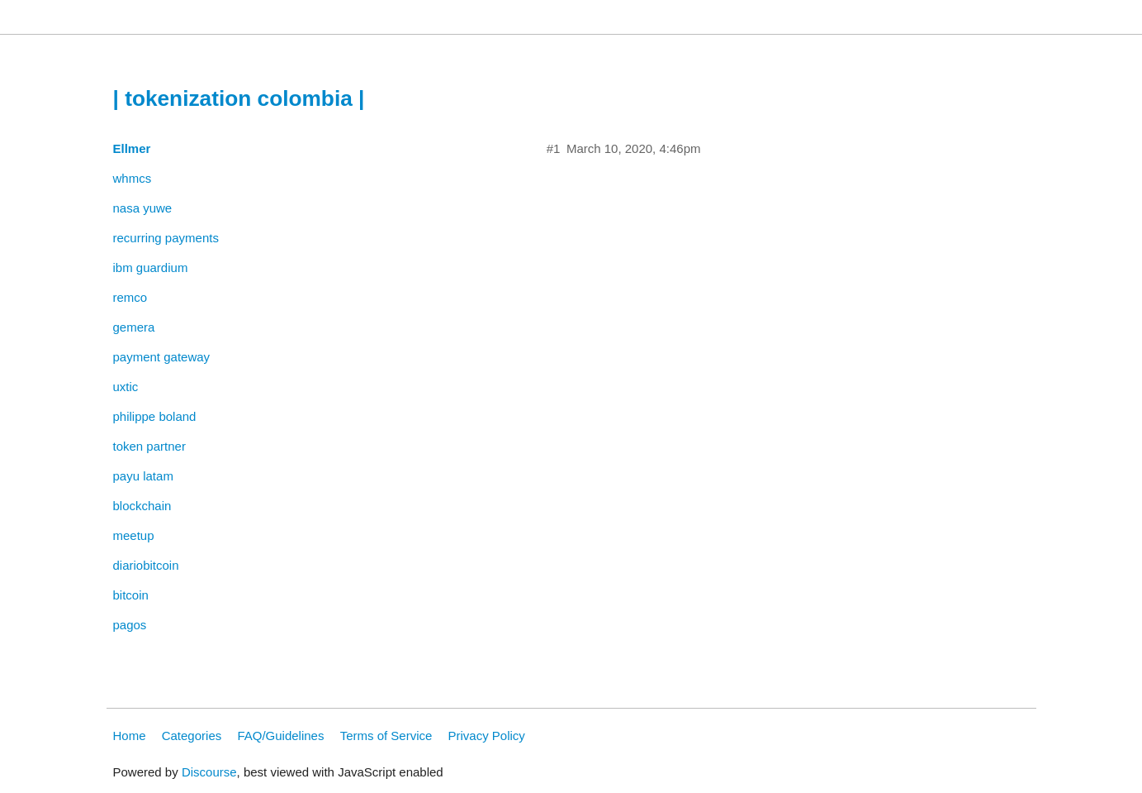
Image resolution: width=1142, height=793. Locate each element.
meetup (133, 535)
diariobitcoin (146, 565)
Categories (192, 736)
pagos (130, 625)
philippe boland (155, 416)
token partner (149, 446)
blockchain (142, 506)
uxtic (126, 387)
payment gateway (162, 357)
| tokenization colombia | (239, 98)
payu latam (143, 476)
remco (130, 297)
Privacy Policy (486, 736)
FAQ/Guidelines (280, 736)
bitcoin (131, 595)
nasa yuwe (143, 208)
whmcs (132, 178)
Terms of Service (386, 736)
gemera (134, 327)
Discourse (209, 772)
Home (129, 736)
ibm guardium (150, 267)
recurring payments (166, 238)
